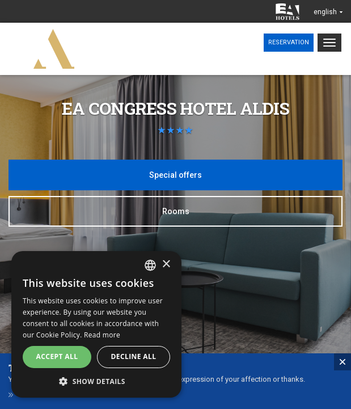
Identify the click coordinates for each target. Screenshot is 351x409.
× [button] (166, 264)
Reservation (288, 42)
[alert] (96, 324)
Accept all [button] (57, 356)
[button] (96, 380)
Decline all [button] (134, 356)
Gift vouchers (44, 399)
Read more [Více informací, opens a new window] (102, 335)
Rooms (175, 211)
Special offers (175, 175)
